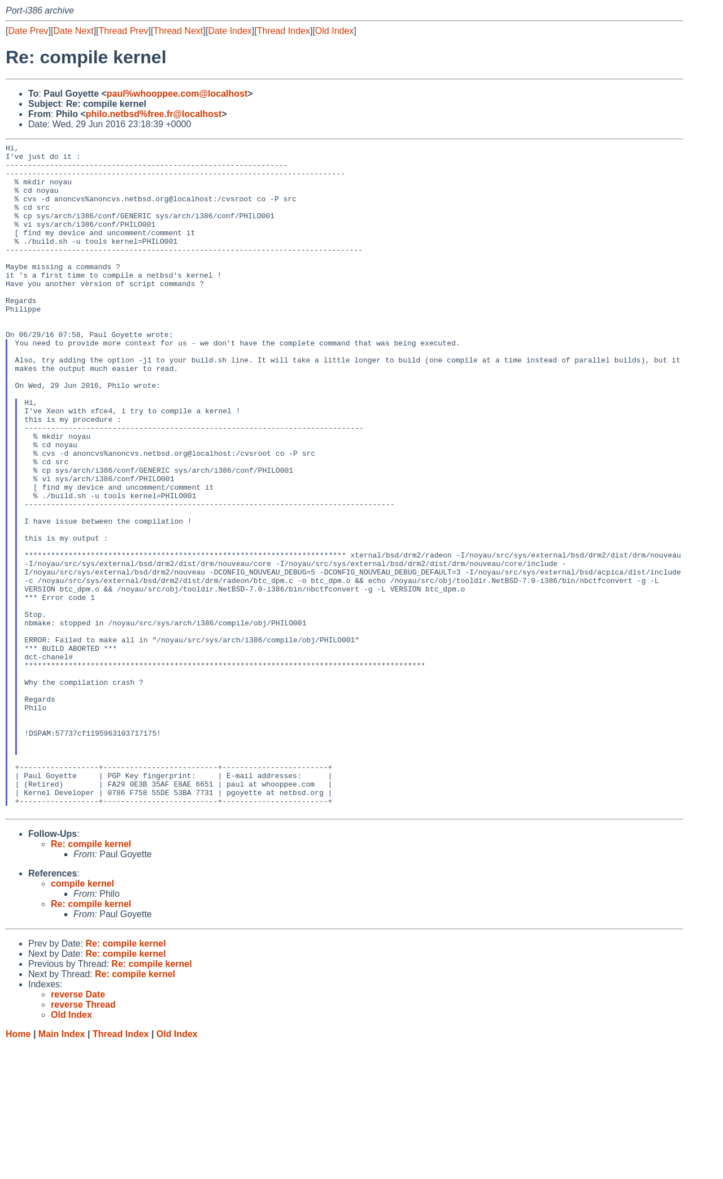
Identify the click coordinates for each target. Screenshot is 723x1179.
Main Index (61, 1168)
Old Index (334, 31)
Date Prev (28, 31)
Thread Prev (124, 31)
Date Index (229, 31)
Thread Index (283, 31)
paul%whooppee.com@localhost (177, 93)
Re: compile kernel (91, 978)
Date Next (73, 31)
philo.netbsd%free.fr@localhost (154, 114)
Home (18, 1168)
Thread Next (178, 31)
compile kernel (82, 1017)
